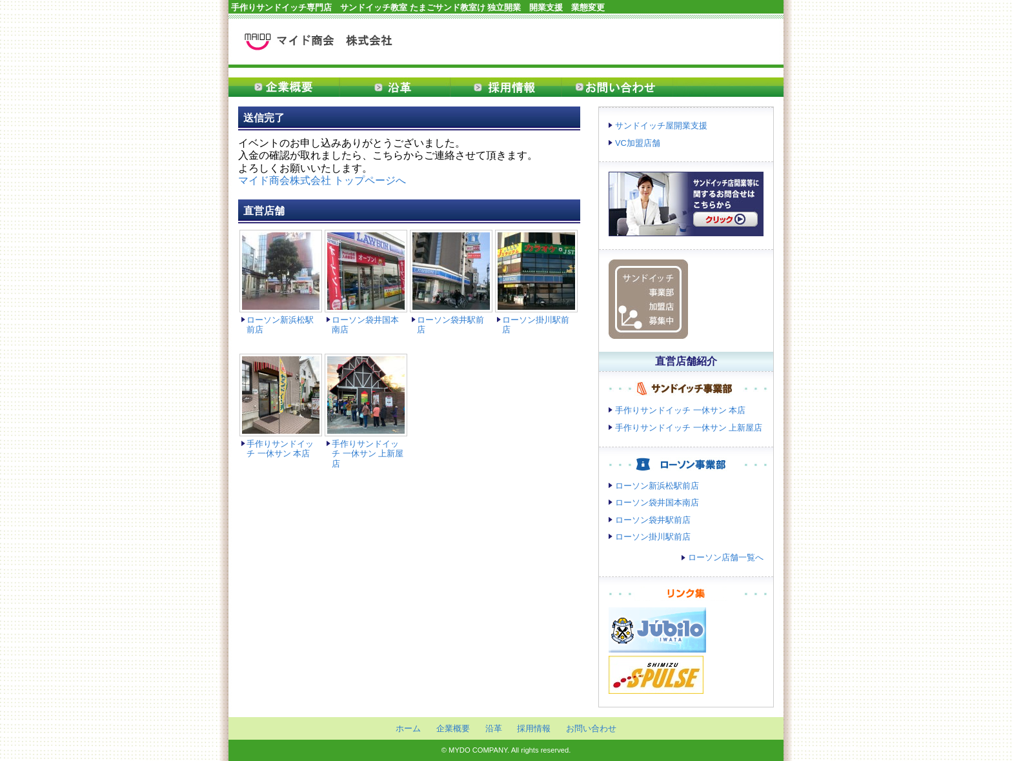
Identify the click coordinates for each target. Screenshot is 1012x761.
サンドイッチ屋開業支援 (661, 125)
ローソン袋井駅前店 (653, 520)
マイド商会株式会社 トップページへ (322, 180)
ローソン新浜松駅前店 (657, 486)
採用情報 (506, 87)
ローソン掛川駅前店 (653, 537)
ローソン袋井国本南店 (657, 502)
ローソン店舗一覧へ (726, 557)
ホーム (408, 728)
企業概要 (283, 87)
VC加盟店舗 (637, 143)
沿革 (394, 87)
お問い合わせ (617, 87)
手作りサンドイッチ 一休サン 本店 (280, 448)
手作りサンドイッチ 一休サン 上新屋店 (367, 454)
